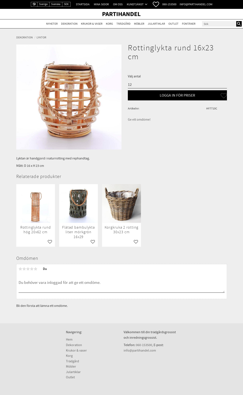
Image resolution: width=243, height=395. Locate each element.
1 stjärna (20, 269)
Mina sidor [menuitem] (101, 4)
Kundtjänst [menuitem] (135, 4)
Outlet (70, 377)
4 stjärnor (32, 269)
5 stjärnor (36, 269)
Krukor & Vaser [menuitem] (91, 24)
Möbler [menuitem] (139, 24)
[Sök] (239, 24)
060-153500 (169, 4)
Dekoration (74, 345)
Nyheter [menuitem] (52, 24)
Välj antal (134, 76)
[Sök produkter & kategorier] (219, 24)
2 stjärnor (24, 269)
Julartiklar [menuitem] (156, 24)
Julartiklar (73, 372)
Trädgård (72, 361)
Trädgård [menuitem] (123, 24)
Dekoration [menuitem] (69, 24)
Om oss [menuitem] (118, 4)
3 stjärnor (28, 269)
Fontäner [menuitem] (188, 24)
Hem (69, 339)
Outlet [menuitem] (173, 24)
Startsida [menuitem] (83, 4)
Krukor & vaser (76, 350)
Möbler (71, 366)
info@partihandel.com (196, 4)
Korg (69, 356)
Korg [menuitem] (109, 24)
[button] (156, 4)
